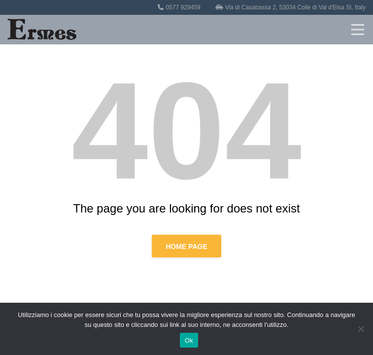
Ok (189, 340)
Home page (186, 246)
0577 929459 (183, 7)
